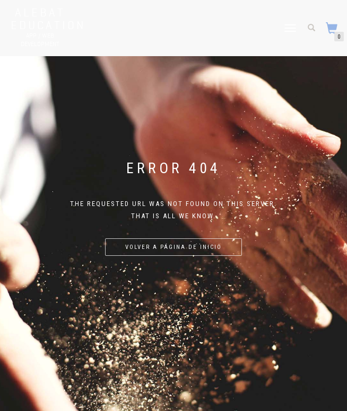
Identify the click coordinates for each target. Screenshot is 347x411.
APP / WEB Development (40, 39)
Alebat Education (40, 18)
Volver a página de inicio (173, 247)
